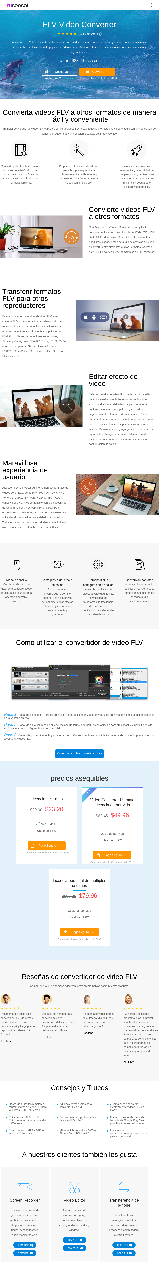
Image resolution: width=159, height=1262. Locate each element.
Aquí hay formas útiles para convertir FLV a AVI (76, 1105)
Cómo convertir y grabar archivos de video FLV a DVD (79, 1119)
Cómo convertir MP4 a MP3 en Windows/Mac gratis (27, 1132)
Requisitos (68, 78)
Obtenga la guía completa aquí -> (79, 753)
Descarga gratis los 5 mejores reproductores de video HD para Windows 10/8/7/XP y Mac (28, 1107)
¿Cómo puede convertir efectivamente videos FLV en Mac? (127, 1107)
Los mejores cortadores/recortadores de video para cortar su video (129, 1133)
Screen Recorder (25, 1200)
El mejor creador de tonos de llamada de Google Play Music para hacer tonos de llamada (128, 1120)
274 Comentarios (90, 34)
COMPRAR (99, 71)
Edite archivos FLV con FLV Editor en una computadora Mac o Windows (28, 1120)
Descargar (62, 71)
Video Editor (74, 1200)
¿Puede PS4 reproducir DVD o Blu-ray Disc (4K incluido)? (78, 1132)
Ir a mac (78, 86)
